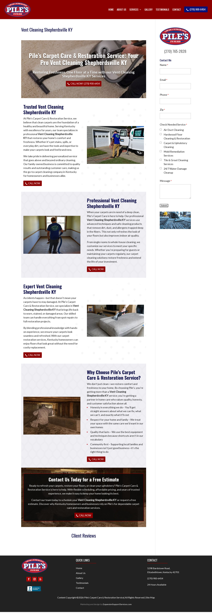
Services (133, 9)
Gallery (149, 9)
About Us (121, 9)
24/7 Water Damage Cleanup (175, 170)
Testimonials (162, 9)
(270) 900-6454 (195, 9)
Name (164, 64)
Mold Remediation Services (174, 153)
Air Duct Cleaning (174, 129)
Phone (164, 94)
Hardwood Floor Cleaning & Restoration (177, 136)
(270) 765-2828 (175, 51)
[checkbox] (161, 129)
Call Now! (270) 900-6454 (85, 83)
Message (166, 180)
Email (163, 79)
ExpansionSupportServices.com (117, 605)
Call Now (34, 183)
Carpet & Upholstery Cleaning (175, 145)
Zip (162, 109)
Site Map (150, 598)
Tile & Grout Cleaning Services (176, 162)
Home (111, 9)
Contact (176, 9)
